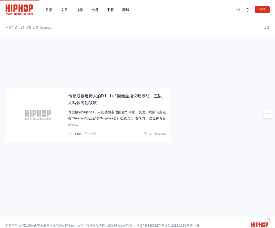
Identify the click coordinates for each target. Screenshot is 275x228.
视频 (79, 10)
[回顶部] (268, 113)
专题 (95, 10)
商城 (125, 10)
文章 (64, 10)
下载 (110, 10)
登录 (262, 9)
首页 (49, 10)
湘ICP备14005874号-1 (151, 225)
